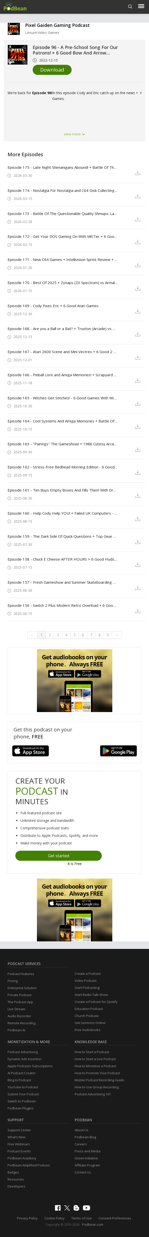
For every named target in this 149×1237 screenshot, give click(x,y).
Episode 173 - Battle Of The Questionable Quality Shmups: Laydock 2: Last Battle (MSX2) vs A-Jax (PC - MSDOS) (63, 213)
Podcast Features (21, 974)
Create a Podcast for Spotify (96, 1001)
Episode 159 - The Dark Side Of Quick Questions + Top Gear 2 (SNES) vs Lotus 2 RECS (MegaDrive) (63, 536)
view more (74, 134)
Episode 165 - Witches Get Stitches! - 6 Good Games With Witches (63, 398)
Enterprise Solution (22, 988)
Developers (16, 1186)
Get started (58, 855)
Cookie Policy (54, 1218)
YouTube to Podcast (23, 1087)
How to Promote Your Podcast (97, 1073)
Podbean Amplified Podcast (29, 1165)
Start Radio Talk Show (91, 994)
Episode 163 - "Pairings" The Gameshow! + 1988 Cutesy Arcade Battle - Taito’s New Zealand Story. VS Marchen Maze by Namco (63, 444)
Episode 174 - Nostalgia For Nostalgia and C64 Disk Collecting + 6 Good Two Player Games (63, 190)
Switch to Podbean (22, 1101)
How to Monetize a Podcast (95, 1066)
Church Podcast (86, 1015)
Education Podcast (89, 1008)
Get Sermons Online (90, 1022)
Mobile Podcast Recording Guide (99, 1080)
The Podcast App (20, 1002)
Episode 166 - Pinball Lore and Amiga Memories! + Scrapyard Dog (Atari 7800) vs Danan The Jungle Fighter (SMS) (63, 374)
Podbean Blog (85, 1137)
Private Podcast (19, 995)
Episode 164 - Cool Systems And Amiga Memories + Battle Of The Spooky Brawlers (63, 421)
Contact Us (83, 1172)
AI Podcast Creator (22, 1073)
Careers (81, 1144)
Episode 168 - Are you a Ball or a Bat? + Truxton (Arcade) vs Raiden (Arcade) (63, 328)
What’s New (16, 1137)
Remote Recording (21, 1023)
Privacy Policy (27, 1218)
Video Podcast (85, 980)
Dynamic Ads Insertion (24, 1059)
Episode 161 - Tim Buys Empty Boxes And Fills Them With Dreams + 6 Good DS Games (63, 490)
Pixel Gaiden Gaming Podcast (57, 25)
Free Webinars (19, 1144)
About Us (81, 1130)
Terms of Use (81, 1218)
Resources (16, 1179)
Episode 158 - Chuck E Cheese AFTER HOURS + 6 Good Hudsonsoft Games (63, 559)
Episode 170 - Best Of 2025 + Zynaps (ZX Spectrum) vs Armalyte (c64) (63, 282)
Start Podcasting (87, 987)
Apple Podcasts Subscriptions (30, 1066)
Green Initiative (86, 1158)
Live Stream (16, 1009)
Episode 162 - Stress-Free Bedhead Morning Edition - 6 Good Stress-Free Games (63, 467)
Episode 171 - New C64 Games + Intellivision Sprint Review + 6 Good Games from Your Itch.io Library (63, 259)
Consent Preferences (114, 1218)
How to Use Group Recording (97, 1087)
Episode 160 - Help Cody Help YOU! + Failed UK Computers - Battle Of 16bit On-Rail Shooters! (63, 513)
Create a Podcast (88, 973)
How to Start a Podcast (92, 1052)
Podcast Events (19, 1151)
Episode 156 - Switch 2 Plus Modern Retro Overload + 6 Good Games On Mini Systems (63, 605)
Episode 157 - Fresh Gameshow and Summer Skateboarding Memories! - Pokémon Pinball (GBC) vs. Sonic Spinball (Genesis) (63, 582)
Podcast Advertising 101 (93, 1094)
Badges (13, 1172)
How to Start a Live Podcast (95, 1059)
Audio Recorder (19, 1016)
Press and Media (88, 1151)
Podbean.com (92, 1224)
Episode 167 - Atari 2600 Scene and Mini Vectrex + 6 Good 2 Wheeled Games (63, 351)
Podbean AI (16, 1030)
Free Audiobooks (88, 1030)
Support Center (19, 1130)
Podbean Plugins (20, 1108)
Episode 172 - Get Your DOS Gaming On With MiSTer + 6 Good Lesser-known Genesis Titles (63, 236)
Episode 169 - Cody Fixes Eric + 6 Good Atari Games (53, 305)
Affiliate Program (87, 1165)
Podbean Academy (22, 1158)
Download (52, 69)
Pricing (13, 981)
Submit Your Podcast (23, 1094)
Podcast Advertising (23, 1052)
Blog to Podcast (19, 1080)
